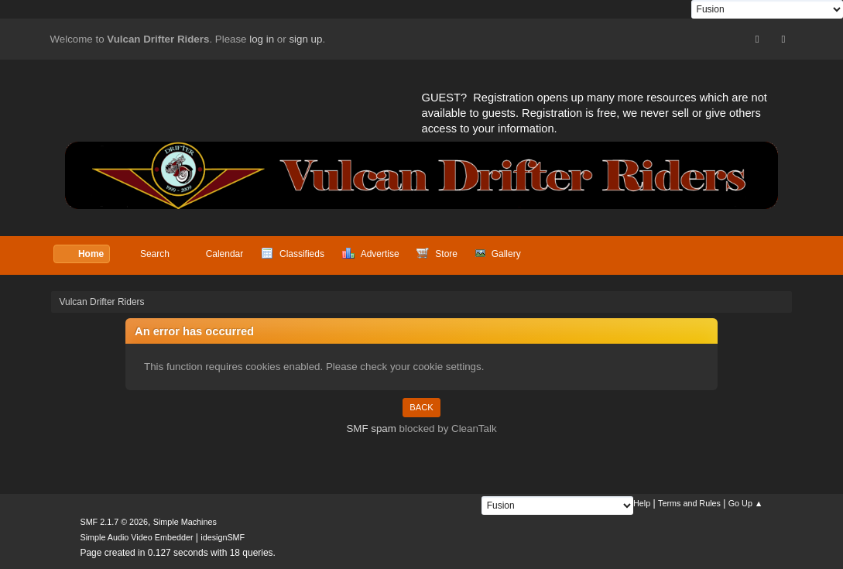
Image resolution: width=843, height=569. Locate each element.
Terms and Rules (689, 503)
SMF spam (371, 428)
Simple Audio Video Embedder (136, 537)
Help (641, 503)
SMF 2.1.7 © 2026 (114, 521)
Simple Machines (185, 521)
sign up (305, 39)
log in (261, 39)
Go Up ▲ (745, 503)
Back (421, 407)
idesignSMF (222, 537)
